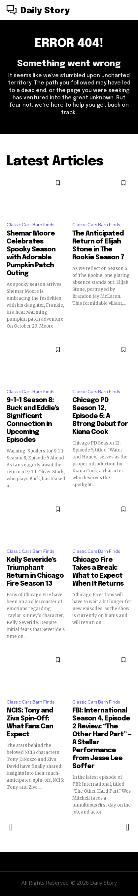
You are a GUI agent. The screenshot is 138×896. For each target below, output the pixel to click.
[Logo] (38, 11)
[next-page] (127, 827)
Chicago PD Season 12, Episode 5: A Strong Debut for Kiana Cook (100, 416)
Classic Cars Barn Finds (30, 225)
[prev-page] (11, 827)
